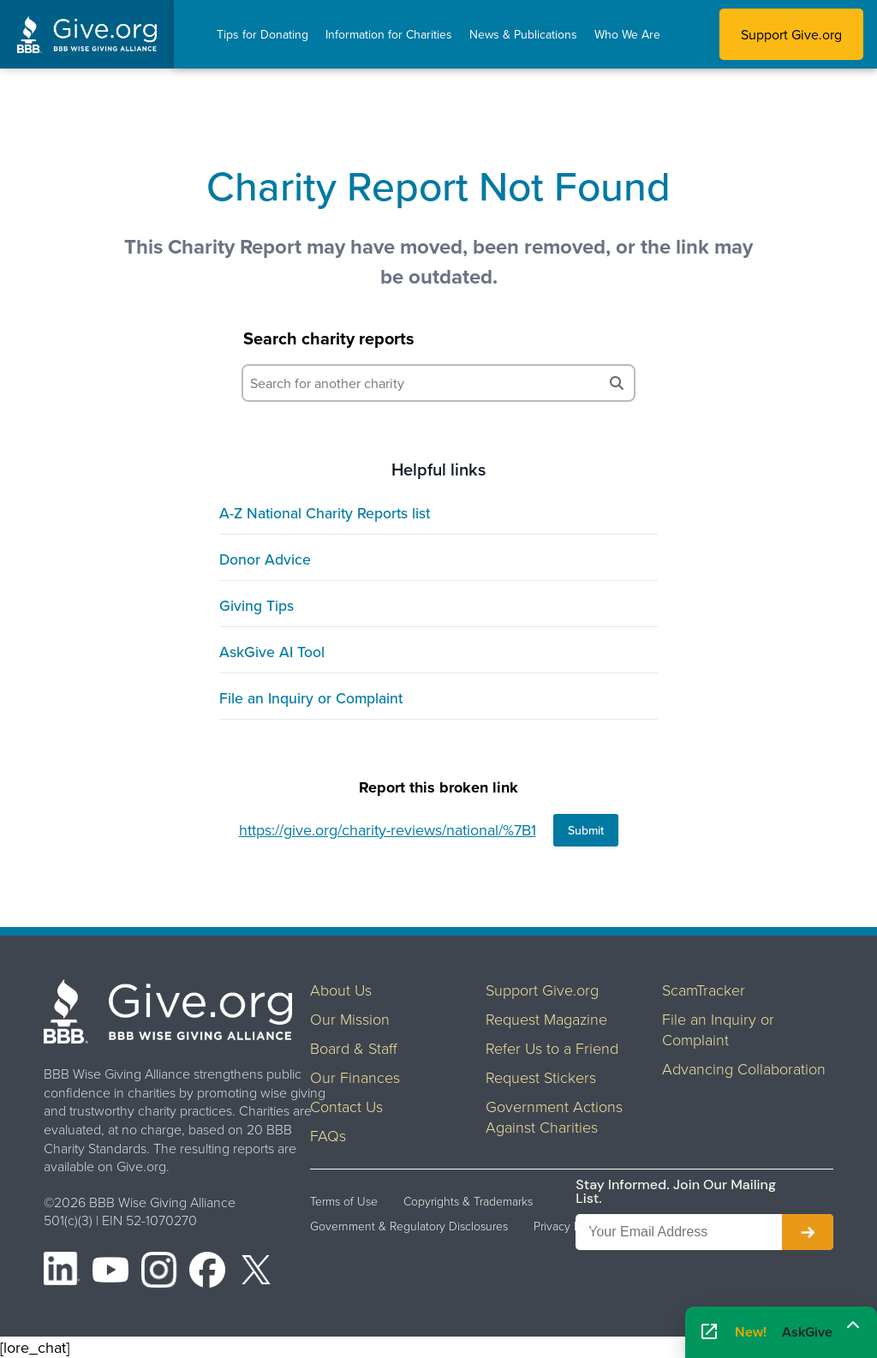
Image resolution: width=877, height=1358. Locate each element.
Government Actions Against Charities (554, 1116)
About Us (341, 989)
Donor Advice (265, 559)
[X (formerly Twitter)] (256, 1272)
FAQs (328, 1135)
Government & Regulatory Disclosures (409, 1226)
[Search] (617, 383)
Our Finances (355, 1077)
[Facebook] (207, 1272)
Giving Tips (256, 605)
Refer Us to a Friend (552, 1048)
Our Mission (350, 1018)
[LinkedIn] (62, 1272)
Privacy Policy (569, 1226)
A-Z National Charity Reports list (324, 512)
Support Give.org (791, 34)
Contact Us (346, 1106)
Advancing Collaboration (744, 1068)
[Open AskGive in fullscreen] (709, 1332)
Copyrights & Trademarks (468, 1201)
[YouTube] (110, 1272)
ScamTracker (703, 989)
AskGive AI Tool (272, 651)
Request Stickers (541, 1077)
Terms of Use (344, 1201)
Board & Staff (353, 1048)
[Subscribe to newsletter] (807, 1232)
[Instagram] (159, 1272)
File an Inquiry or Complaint (311, 698)
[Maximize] (853, 1326)
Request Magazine (546, 1018)
